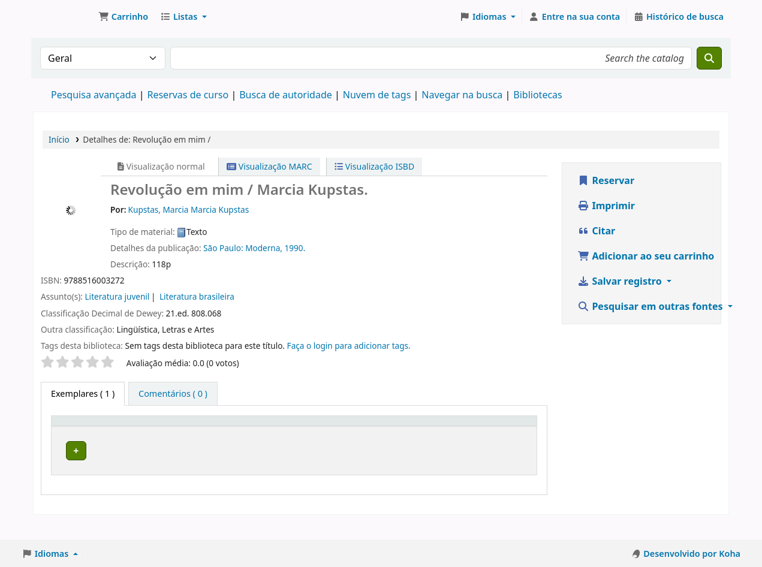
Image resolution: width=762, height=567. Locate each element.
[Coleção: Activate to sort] (246, 432)
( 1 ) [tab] (83, 393)
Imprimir (606, 205)
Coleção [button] (238, 438)
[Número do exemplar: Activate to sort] (430, 432)
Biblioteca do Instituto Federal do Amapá (64, 17)
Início (59, 139)
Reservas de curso (187, 94)
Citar (596, 230)
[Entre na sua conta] (574, 16)
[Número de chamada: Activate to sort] (330, 432)
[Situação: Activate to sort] (507, 432)
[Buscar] (709, 58)
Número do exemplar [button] (413, 432)
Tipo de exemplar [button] (76, 432)
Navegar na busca (461, 94)
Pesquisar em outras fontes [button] (651, 306)
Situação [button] (500, 438)
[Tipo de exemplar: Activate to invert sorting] (93, 432)
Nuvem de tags (377, 94)
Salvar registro (620, 281)
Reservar (605, 180)
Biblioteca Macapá (164, 465)
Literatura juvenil (117, 296)
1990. (295, 248)
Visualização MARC (269, 166)
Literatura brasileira (196, 296)
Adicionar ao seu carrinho (645, 256)
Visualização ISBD (374, 166)
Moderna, (264, 248)
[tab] (173, 394)
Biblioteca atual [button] (160, 432)
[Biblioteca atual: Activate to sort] (175, 432)
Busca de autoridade (285, 94)
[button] (123, 16)
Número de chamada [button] (305, 432)
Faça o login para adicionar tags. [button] (349, 345)
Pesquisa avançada (93, 94)
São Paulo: (224, 248)
